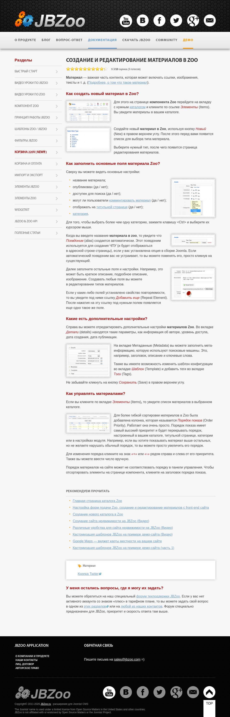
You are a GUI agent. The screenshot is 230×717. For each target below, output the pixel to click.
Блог (46, 40)
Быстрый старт (26, 71)
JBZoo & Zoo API (26, 221)
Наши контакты (26, 660)
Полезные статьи (27, 233)
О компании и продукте (32, 656)
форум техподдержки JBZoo (158, 596)
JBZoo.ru (46, 704)
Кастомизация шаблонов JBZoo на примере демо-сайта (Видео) (123, 534)
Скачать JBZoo (136, 40)
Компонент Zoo (27, 106)
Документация (102, 40)
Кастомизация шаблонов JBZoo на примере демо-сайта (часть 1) (123, 548)
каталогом (138, 107)
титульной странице (112, 207)
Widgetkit (22, 210)
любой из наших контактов (141, 606)
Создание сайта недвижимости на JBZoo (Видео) (111, 521)
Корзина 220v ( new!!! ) (31, 152)
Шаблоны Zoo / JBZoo (31, 129)
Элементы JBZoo (27, 187)
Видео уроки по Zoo (30, 94)
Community (167, 40)
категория (80, 214)
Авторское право (27, 668)
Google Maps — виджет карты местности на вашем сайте (117, 541)
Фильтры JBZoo (26, 140)
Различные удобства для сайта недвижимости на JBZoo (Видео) (123, 528)
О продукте (25, 40)
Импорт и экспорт (29, 175)
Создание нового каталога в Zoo (98, 514)
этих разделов (95, 606)
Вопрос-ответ (69, 40)
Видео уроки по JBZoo (31, 83)
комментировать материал (130, 200)
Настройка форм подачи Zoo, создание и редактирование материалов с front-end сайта (141, 507)
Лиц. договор (24, 664)
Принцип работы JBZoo (32, 117)
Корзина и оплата (28, 163)
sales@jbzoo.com (127, 659)
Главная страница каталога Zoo (97, 501)
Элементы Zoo (25, 198)
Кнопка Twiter (88, 574)
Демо (188, 40)
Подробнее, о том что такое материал (117, 82)
